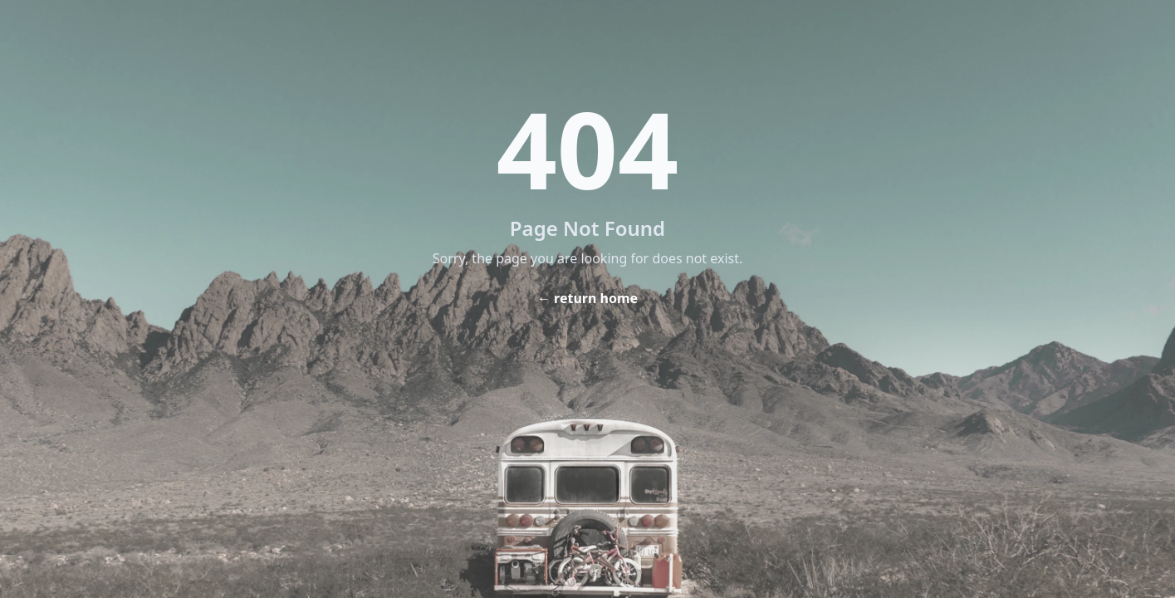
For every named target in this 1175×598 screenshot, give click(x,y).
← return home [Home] (587, 298)
